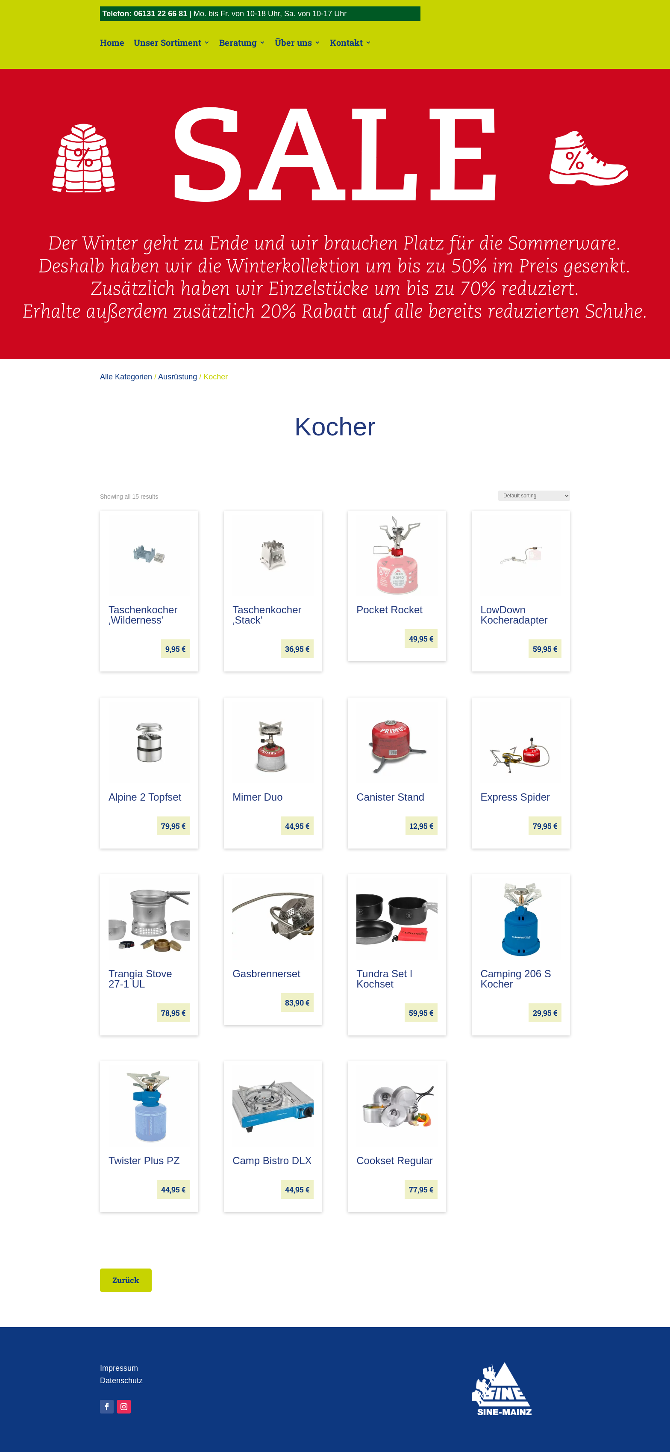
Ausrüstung (177, 377)
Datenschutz (121, 1380)
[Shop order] (534, 496)
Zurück (127, 1280)
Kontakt (346, 42)
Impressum (119, 1368)
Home (112, 42)
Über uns (293, 42)
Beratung (238, 42)
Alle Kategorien (126, 377)
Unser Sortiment (167, 42)
